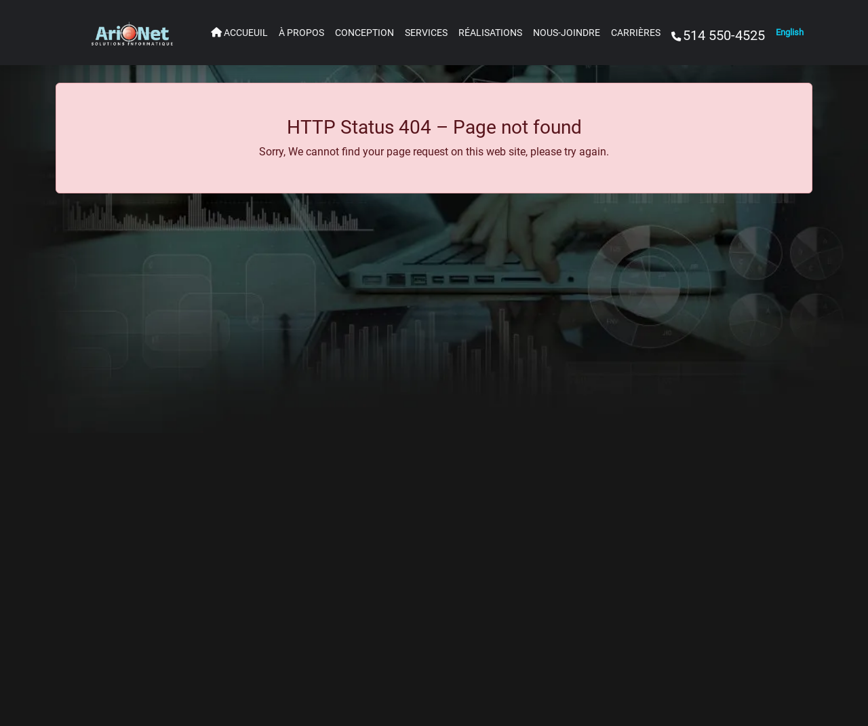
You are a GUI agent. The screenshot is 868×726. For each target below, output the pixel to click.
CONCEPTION (364, 33)
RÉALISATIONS (490, 33)
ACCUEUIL (239, 33)
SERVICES (426, 33)
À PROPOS (301, 33)
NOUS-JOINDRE (566, 33)
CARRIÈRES (635, 33)
